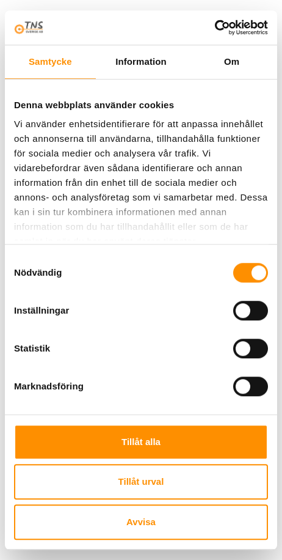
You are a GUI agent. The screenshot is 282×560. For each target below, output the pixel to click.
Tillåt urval (141, 481)
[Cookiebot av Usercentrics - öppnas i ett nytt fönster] (214, 27)
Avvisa (141, 522)
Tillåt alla (141, 442)
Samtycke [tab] (50, 61)
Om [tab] (231, 61)
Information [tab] (141, 61)
